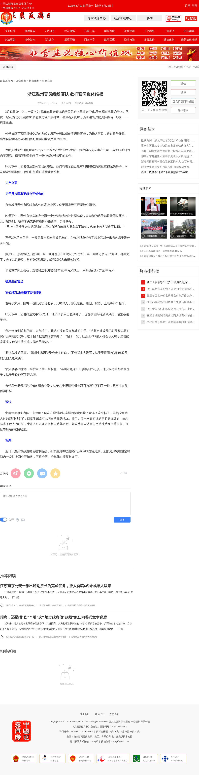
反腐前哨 (69, 39)
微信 (183, 83)
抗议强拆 (69, 31)
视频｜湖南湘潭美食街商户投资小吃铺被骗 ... (167, 151)
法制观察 (129, 31)
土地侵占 (169, 31)
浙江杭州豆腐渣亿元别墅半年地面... (53, 637)
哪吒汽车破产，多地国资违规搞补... (20, 605)
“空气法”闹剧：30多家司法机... (51, 605)
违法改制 (169, 39)
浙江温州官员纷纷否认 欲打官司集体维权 (165, 166)
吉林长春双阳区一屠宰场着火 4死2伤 (163, 251)
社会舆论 (30, 39)
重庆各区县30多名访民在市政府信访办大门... (167, 145)
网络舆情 (109, 31)
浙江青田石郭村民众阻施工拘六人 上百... (171, 308)
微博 (183, 92)
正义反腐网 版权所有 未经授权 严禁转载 (129, 721)
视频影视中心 (123, 18)
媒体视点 (30, 31)
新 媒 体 (49, 39)
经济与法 (129, 39)
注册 (187, 5)
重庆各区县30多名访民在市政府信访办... (170, 295)
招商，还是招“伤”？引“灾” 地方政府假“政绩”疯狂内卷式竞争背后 (53, 617)
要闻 (150, 18)
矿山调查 (189, 31)
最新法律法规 (189, 39)
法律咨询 (183, 110)
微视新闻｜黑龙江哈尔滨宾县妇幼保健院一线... (168, 140)
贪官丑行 (149, 39)
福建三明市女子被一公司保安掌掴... (81, 605)
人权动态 (49, 31)
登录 (194, 5)
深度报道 (10, 31)
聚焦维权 (34, 81)
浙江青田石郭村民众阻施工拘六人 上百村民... (167, 161)
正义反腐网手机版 (183, 101)
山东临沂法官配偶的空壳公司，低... (20, 637)
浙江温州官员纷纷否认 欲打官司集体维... (171, 288)
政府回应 (109, 39)
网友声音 (89, 39)
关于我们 (84, 714)
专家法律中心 (97, 18)
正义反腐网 (6, 81)
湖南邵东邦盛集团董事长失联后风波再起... (172, 302)
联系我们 (99, 714)
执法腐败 (10, 39)
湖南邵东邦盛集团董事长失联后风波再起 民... (167, 156)
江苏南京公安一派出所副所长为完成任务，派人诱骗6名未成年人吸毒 (55, 586)
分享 (123, 473)
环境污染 (89, 31)
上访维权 (149, 31)
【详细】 (15, 597)
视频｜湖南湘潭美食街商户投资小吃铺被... (172, 315)
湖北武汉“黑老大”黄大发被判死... (84, 637)
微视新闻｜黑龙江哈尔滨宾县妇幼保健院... (172, 322)
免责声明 (114, 714)
